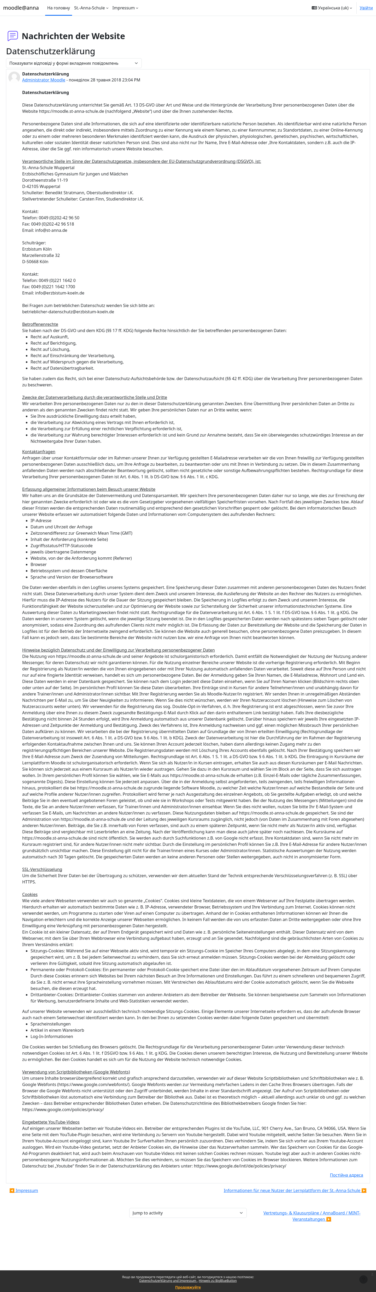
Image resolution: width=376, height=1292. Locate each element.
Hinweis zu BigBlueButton (218, 1280)
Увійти (366, 8)
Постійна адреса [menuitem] (334, 1219)
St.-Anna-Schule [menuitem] (89, 8)
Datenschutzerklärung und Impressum (168, 1280)
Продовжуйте (188, 1287)
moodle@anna (21, 7)
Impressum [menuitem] (124, 8)
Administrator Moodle (56, 80)
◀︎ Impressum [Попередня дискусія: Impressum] (36, 1234)
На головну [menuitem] (58, 8)
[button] (331, 8)
